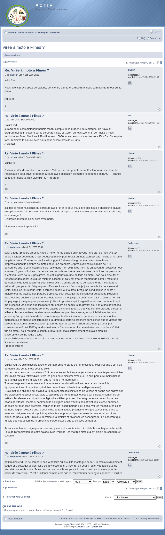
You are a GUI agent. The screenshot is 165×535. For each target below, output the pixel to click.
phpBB (69, 524)
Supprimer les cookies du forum (95, 518)
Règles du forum (13, 55)
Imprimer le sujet (151, 32)
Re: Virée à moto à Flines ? (27, 70)
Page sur (147, 62)
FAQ (143, 38)
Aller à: (108, 497)
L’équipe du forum (68, 518)
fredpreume (15, 247)
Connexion (155, 38)
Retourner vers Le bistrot (17, 496)
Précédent (10, 481)
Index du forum (16, 32)
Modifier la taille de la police (157, 32)
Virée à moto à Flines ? (23, 47)
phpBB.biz (97, 527)
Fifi (11, 120)
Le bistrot (55, 32)
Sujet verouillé (9, 61)
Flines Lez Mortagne (37, 32)
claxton (13, 75)
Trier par (104, 481)
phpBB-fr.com (84, 527)
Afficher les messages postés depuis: (63, 481)
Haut (159, 109)
